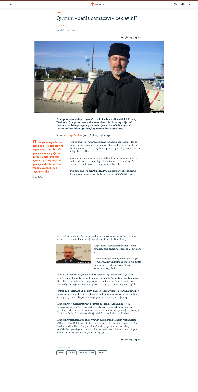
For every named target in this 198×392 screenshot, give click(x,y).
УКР (182, 4)
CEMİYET (60, 12)
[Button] (126, 37)
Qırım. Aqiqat (62, 25)
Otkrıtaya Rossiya (72, 135)
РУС (175, 4)
